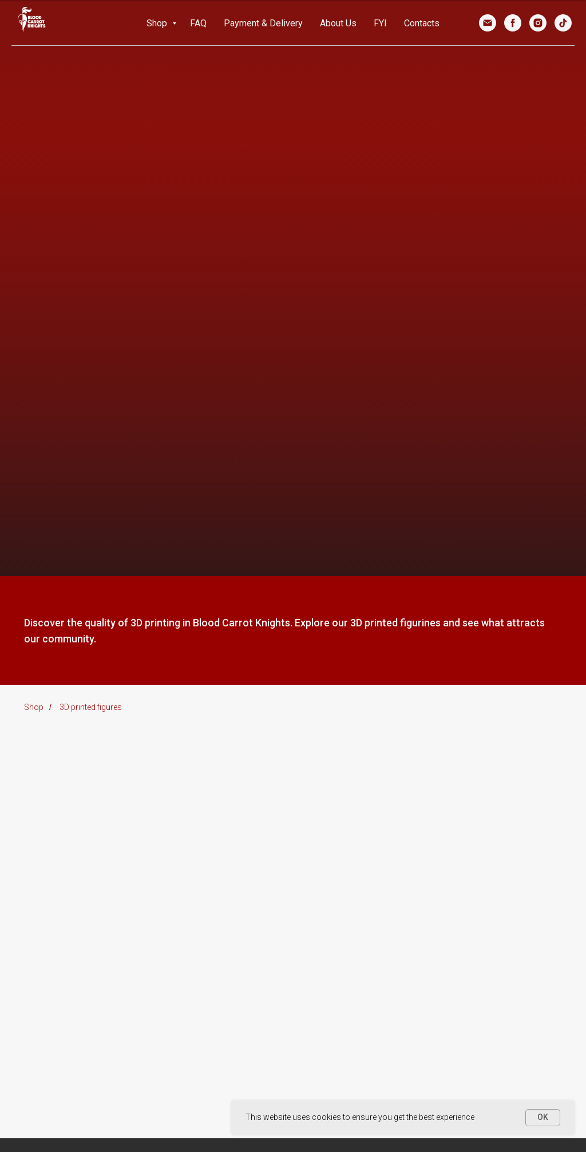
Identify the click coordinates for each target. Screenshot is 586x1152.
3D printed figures (91, 707)
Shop (157, 23)
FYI (380, 23)
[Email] (487, 22)
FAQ (198, 23)
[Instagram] (538, 22)
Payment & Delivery (263, 23)
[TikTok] (563, 22)
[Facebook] (512, 22)
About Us (338, 23)
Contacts (422, 23)
